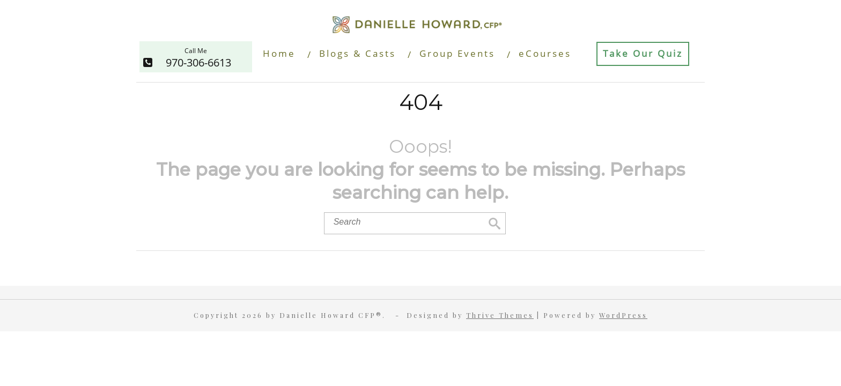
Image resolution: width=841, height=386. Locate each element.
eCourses (545, 53)
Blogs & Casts (357, 53)
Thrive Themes (500, 315)
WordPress (623, 315)
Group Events (457, 53)
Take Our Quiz (643, 53)
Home (279, 53)
